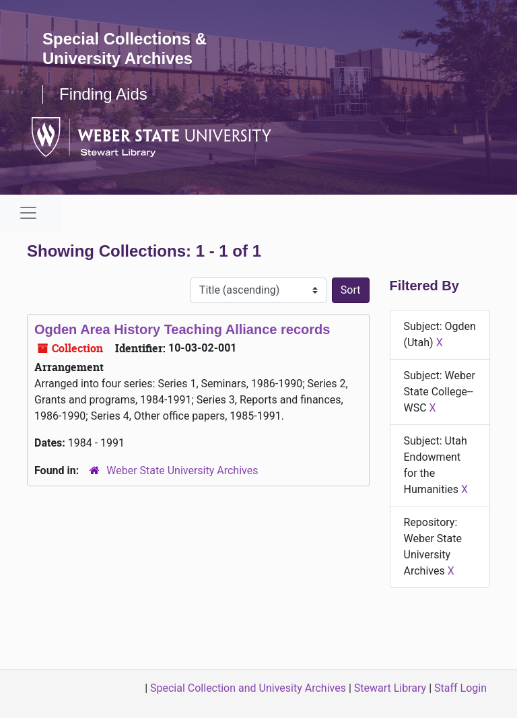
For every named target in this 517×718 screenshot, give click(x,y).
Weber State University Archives (182, 470)
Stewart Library (390, 688)
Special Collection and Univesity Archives (248, 688)
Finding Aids (103, 94)
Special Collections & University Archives (124, 48)
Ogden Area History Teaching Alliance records (182, 329)
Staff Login (460, 688)
